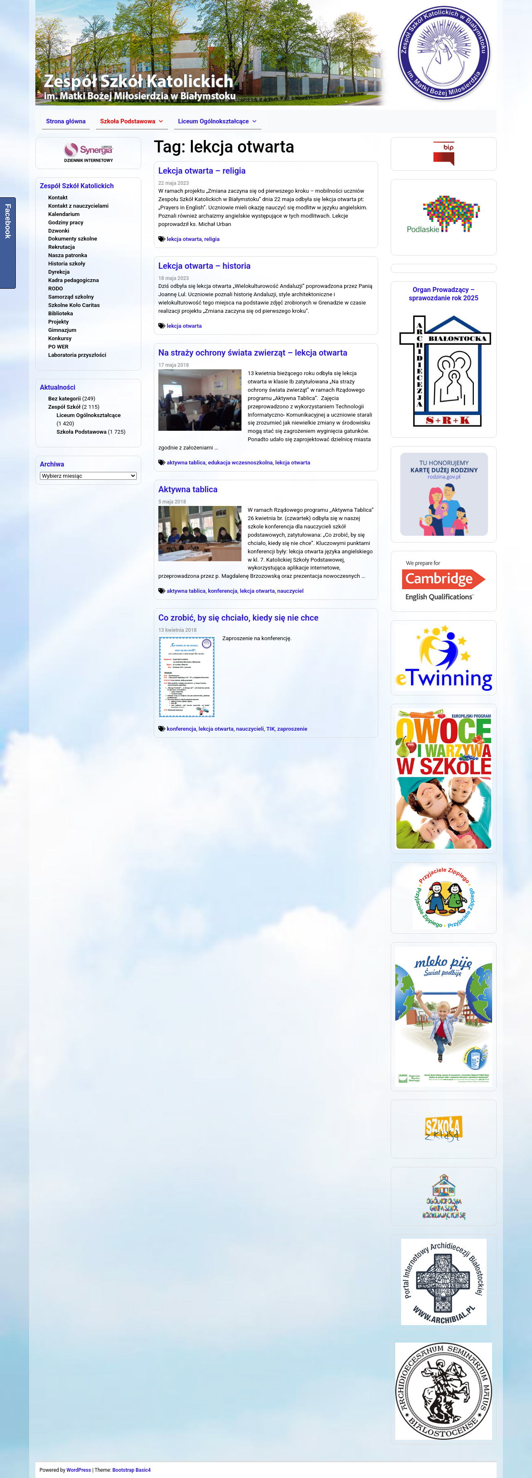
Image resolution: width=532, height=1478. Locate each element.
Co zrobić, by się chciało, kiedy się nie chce (238, 618)
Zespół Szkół (64, 407)
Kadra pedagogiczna (73, 280)
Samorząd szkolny (71, 297)
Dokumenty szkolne (72, 239)
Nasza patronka (67, 255)
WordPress (78, 1470)
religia (211, 239)
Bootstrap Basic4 (131, 1470)
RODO (55, 288)
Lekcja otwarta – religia (202, 171)
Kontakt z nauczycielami (78, 206)
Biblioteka (60, 313)
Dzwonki (58, 231)
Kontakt (57, 197)
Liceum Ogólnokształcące (89, 415)
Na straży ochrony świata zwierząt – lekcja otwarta (252, 353)
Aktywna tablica (187, 489)
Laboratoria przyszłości (77, 355)
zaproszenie (292, 729)
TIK (270, 729)
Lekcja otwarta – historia (204, 266)
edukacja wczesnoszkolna (240, 462)
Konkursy (59, 338)
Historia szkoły (66, 263)
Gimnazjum (62, 330)
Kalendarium (64, 214)
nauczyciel (290, 591)
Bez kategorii (64, 398)
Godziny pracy (66, 222)
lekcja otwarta (184, 239)
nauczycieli (250, 729)
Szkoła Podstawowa (81, 432)
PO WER (58, 347)
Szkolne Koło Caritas (74, 305)
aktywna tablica (186, 462)
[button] (131, 121)
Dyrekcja (59, 272)
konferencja (222, 591)
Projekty (58, 322)
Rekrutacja (61, 247)
